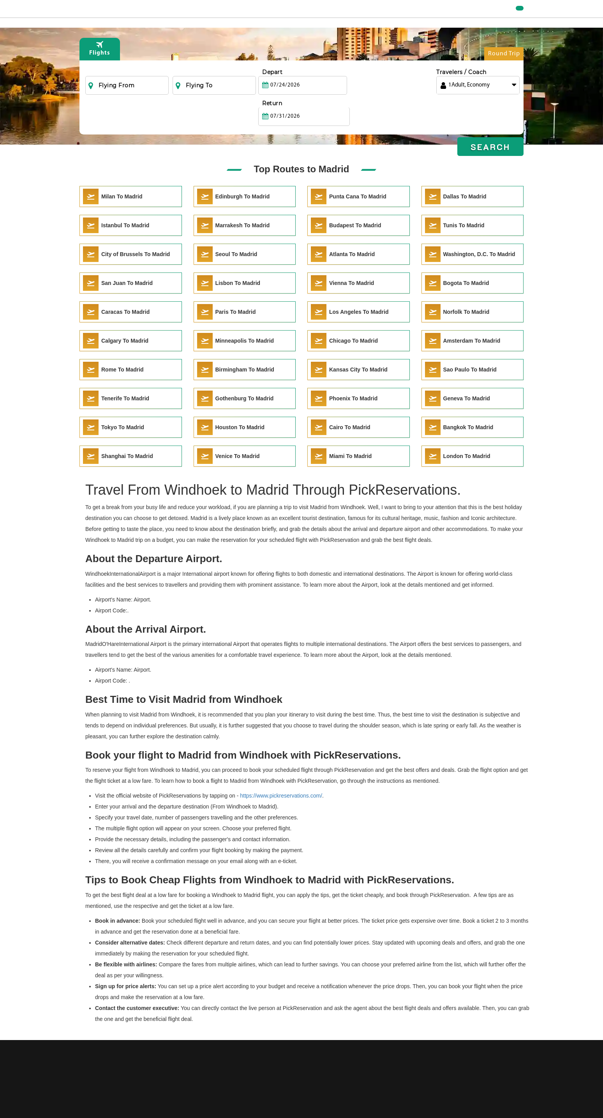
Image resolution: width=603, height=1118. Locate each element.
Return (359, 87)
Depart (272, 87)
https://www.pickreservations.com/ (281, 796)
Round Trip (504, 71)
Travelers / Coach (461, 87)
